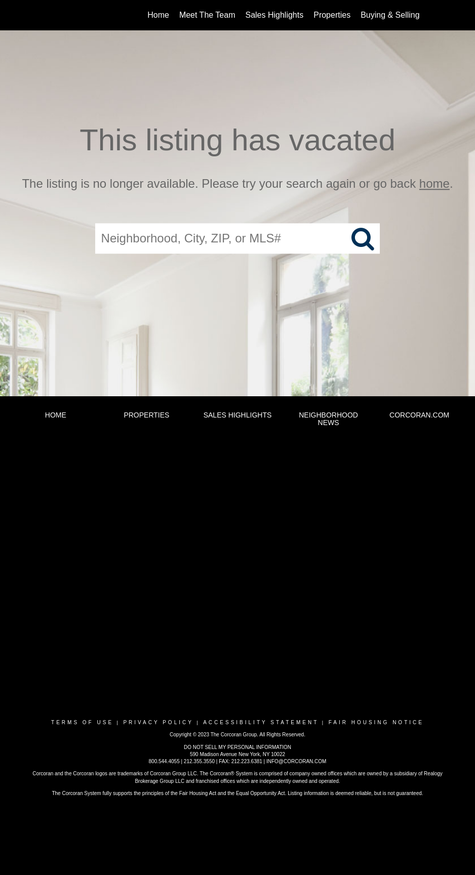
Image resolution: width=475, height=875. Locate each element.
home (434, 183)
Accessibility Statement (261, 722)
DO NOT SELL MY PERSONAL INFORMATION (237, 747)
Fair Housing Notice (376, 722)
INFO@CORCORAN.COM (296, 761)
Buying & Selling (390, 15)
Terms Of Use (82, 722)
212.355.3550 (199, 761)
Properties (331, 15)
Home (158, 15)
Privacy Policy (158, 722)
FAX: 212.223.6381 (240, 761)
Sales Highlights (274, 15)
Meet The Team (207, 15)
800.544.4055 (164, 761)
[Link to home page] (53, 15)
